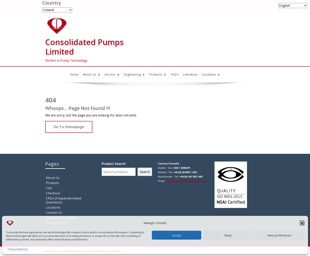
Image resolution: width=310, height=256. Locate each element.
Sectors (112, 74)
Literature (190, 74)
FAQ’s (175, 74)
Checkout (53, 193)
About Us (91, 74)
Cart (49, 188)
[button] (302, 223)
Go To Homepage (69, 126)
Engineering (134, 74)
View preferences (279, 235)
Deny (228, 235)
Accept (176, 235)
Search (145, 172)
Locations (211, 74)
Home (74, 74)
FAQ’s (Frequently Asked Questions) (63, 200)
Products (157, 74)
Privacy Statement (18, 249)
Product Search (114, 164)
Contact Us (54, 212)
